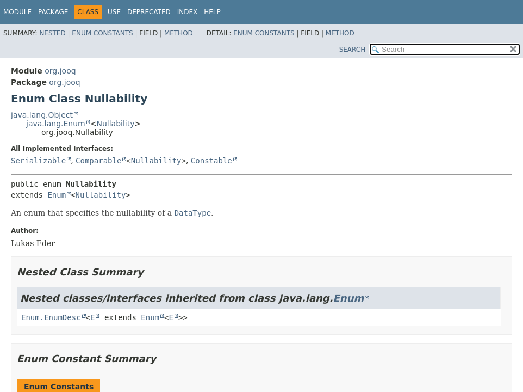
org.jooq (60, 70)
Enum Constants (102, 33)
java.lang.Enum (55, 123)
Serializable (38, 160)
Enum (56, 195)
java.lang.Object (42, 115)
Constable (211, 160)
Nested (52, 33)
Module (17, 12)
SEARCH (352, 49)
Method (178, 33)
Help (212, 12)
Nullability (115, 123)
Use (114, 12)
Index (187, 12)
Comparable (98, 160)
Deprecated (149, 12)
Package (53, 12)
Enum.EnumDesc (51, 317)
